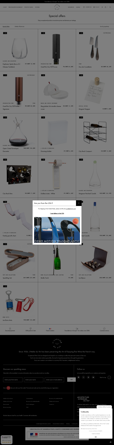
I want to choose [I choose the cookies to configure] (96, 433)
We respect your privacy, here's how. (89, 428)
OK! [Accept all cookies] (96, 437)
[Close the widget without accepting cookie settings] (104, 407)
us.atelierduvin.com (71, 209)
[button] (110, 442)
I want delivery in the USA (57, 213)
